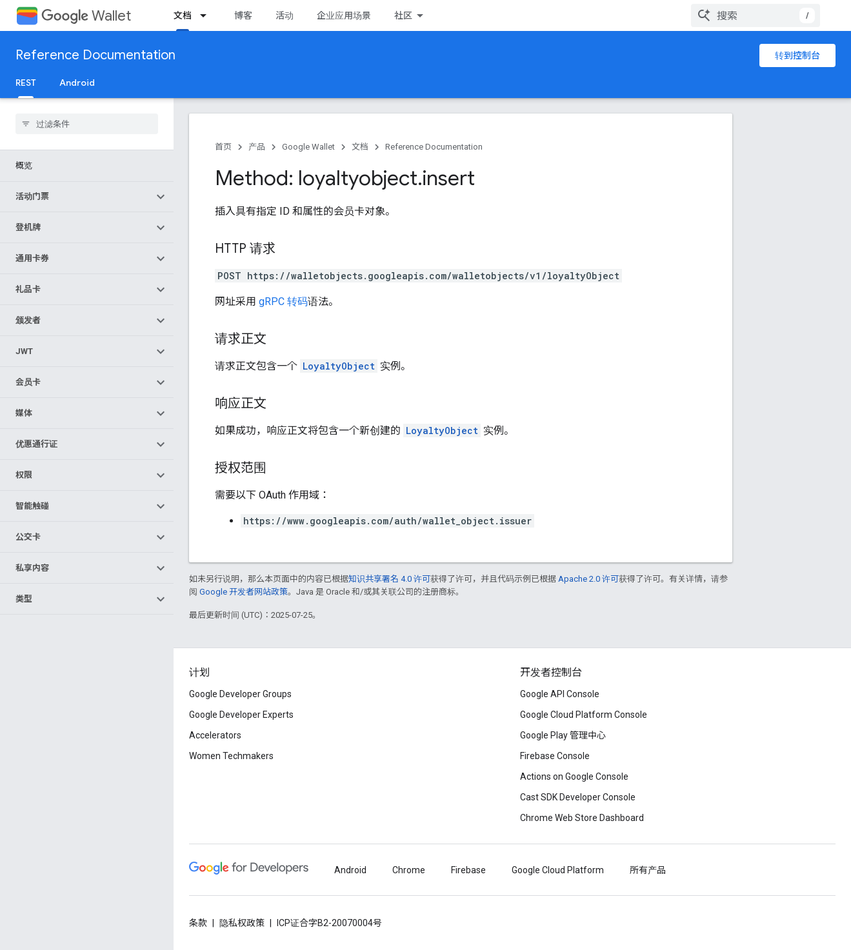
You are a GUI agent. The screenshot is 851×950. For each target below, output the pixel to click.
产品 (256, 147)
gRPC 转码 (283, 301)
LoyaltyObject (339, 366)
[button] (76, 196)
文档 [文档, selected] (183, 15)
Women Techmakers (231, 756)
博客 (243, 15)
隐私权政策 (242, 923)
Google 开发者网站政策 (243, 592)
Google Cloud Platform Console (583, 714)
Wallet (86, 16)
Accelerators (215, 735)
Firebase (468, 870)
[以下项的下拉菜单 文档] (207, 15)
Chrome (408, 870)
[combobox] (755, 15)
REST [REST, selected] (25, 82)
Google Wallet (308, 147)
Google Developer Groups (240, 694)
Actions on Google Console (574, 776)
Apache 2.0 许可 (588, 579)
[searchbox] (86, 124)
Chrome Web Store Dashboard (582, 818)
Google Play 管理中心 (563, 735)
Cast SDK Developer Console (578, 797)
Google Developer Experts (241, 714)
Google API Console (559, 694)
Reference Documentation (95, 55)
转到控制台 (797, 55)
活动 (284, 15)
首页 (223, 147)
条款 (198, 923)
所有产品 (648, 870)
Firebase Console (555, 756)
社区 (403, 15)
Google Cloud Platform (558, 870)
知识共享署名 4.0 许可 (389, 579)
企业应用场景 (344, 15)
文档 (360, 147)
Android (77, 82)
